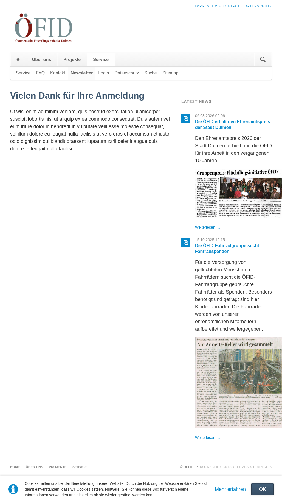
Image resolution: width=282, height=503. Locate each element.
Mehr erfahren (230, 489)
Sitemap (170, 73)
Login (103, 73)
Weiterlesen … (207, 227)
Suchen (263, 59)
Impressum (206, 6)
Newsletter (81, 73)
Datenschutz (258, 6)
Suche (150, 73)
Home (18, 59)
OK (262, 489)
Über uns (41, 59)
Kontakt (231, 6)
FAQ (40, 73)
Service (101, 59)
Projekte (72, 59)
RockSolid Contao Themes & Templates (236, 467)
